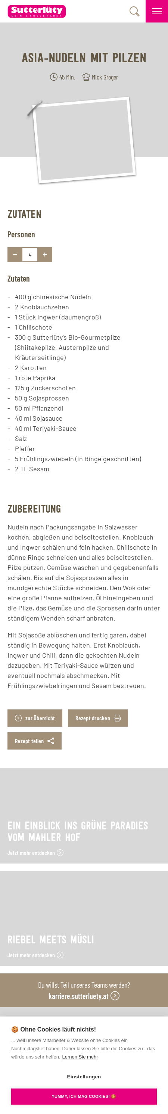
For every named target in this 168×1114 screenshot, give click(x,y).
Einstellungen (84, 1077)
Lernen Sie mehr (80, 1057)
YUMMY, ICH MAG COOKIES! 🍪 (84, 1096)
